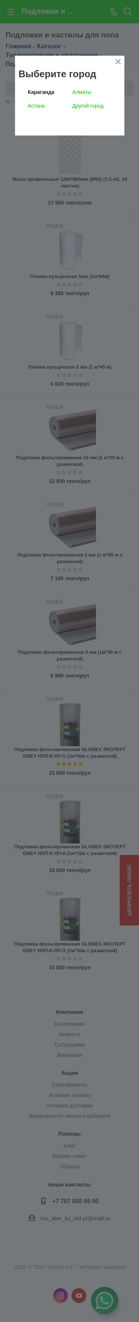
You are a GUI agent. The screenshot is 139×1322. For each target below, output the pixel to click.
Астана (36, 106)
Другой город (87, 106)
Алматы (81, 92)
